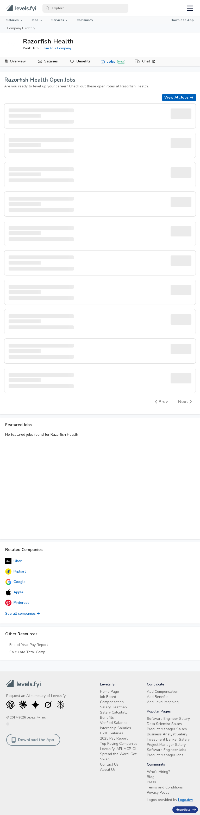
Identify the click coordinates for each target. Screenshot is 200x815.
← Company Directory (19, 28)
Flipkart (15, 571)
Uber (13, 561)
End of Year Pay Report (28, 644)
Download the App (32, 740)
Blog (150, 776)
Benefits (83, 61)
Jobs (37, 20)
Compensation (112, 702)
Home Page (109, 691)
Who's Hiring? (158, 771)
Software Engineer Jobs (166, 749)
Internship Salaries (115, 728)
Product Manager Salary (167, 729)
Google (15, 582)
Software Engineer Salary (168, 718)
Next (185, 402)
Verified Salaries (113, 722)
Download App (182, 20)
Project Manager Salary (166, 744)
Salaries (14, 20)
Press (151, 782)
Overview (18, 61)
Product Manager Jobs (165, 755)
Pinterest (17, 603)
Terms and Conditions (165, 787)
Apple (14, 592)
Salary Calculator (114, 712)
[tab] (16, 61)
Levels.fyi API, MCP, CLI (119, 748)
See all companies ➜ (22, 613)
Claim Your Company (55, 48)
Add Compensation (162, 691)
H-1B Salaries (111, 733)
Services (59, 20)
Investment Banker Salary (168, 739)
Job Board (108, 696)
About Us (108, 769)
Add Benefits (157, 696)
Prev (161, 402)
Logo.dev (185, 799)
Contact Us (109, 764)
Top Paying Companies (119, 743)
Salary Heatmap (113, 707)
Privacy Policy (158, 792)
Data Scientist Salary (164, 723)
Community (85, 20)
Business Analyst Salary (167, 734)
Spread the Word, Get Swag (118, 757)
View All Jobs (179, 97)
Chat (148, 61)
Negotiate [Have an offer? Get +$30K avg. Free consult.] (186, 809)
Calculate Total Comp (27, 652)
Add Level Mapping (163, 702)
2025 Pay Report (114, 738)
